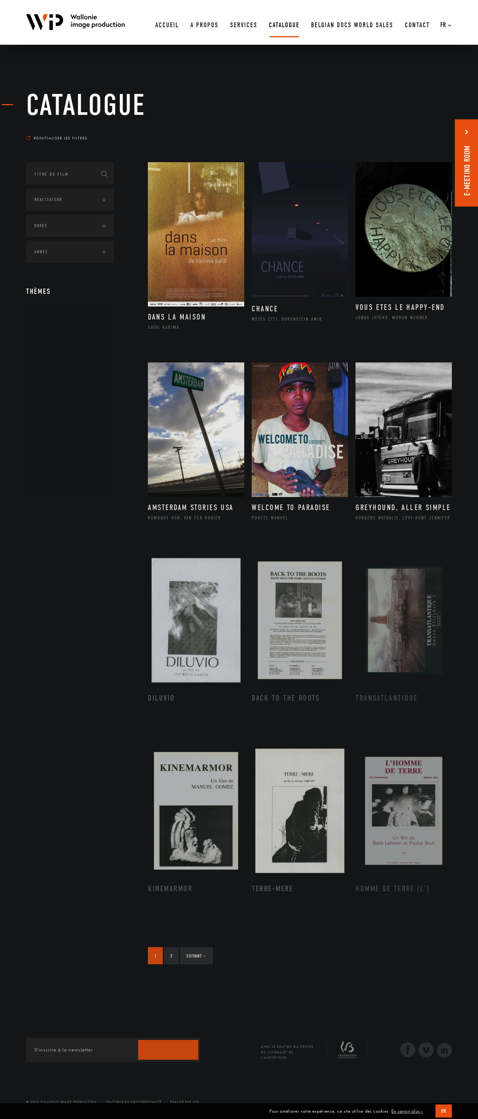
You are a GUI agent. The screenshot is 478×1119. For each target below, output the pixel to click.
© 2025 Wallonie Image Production (61, 1102)
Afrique (51, 529)
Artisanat (53, 351)
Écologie (44, 602)
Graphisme (54, 386)
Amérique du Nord (64, 541)
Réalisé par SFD (184, 1102)
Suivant (195, 956)
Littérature (55, 398)
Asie (46, 565)
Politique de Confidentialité (133, 1102)
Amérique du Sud (62, 553)
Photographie (58, 457)
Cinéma (50, 374)
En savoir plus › (407, 1111)
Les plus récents (433, 130)
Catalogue (86, 105)
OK (443, 1111)
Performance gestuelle (70, 445)
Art (37, 316)
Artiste (50, 363)
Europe (49, 577)
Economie (45, 625)
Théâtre (50, 481)
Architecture (57, 339)
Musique (52, 410)
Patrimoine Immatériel (69, 422)
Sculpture (53, 469)
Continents (47, 506)
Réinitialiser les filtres (56, 138)
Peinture (51, 433)
